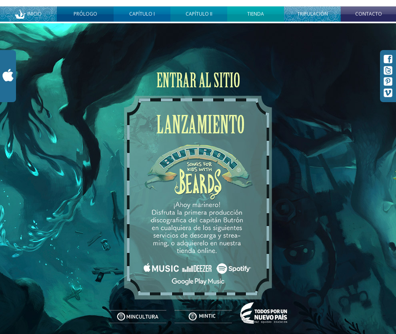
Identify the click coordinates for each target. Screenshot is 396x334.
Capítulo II (199, 13)
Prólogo (85, 13)
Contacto (368, 13)
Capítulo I (142, 13)
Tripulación (312, 13)
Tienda (255, 13)
